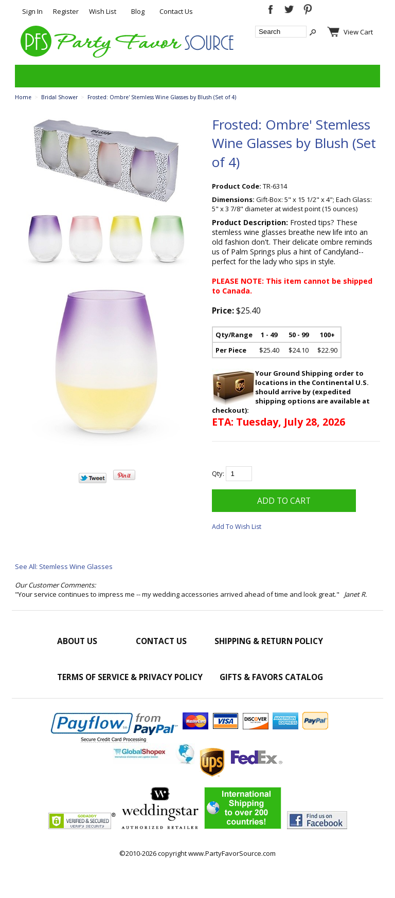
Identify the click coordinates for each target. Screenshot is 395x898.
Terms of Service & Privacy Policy (130, 677)
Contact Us (176, 11)
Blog (138, 11)
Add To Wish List (236, 526)
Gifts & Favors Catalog (271, 677)
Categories (28, 76)
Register (66, 11)
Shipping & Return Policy (268, 641)
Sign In (32, 11)
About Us (77, 641)
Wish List (102, 11)
